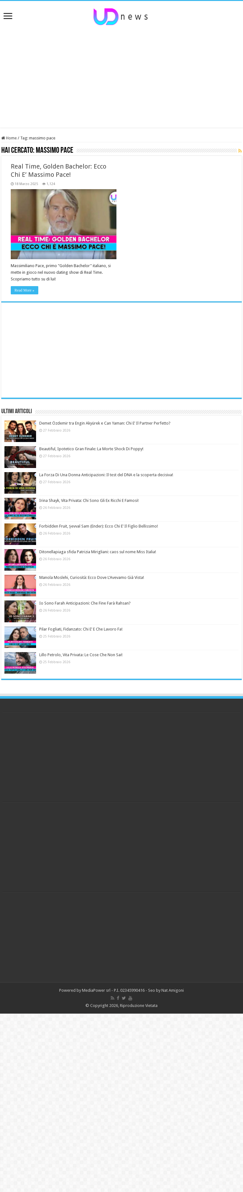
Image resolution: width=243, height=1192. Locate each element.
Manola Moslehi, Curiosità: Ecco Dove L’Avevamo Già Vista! (91, 577)
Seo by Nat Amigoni (166, 990)
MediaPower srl (96, 990)
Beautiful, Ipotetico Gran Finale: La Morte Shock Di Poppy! (91, 448)
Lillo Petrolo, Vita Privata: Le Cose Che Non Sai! (80, 654)
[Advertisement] (121, 77)
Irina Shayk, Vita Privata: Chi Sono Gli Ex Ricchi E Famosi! (89, 500)
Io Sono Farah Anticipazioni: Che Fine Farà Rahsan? (85, 603)
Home (9, 138)
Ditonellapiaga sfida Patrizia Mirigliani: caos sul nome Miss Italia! (97, 551)
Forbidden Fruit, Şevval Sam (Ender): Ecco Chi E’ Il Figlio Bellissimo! (98, 526)
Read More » (24, 290)
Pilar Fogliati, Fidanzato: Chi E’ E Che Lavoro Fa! (80, 629)
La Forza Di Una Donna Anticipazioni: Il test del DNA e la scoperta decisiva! (106, 474)
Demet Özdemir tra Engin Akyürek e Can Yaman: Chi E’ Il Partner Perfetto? (105, 423)
